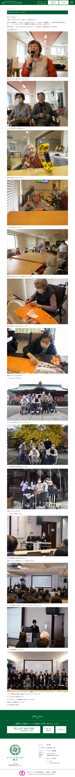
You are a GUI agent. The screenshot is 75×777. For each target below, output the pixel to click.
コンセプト (41, 750)
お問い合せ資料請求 (53, 2)
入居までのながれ (50, 753)
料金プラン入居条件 (51, 758)
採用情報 (54, 772)
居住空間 (48, 744)
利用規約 (48, 772)
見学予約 (64, 2)
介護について (42, 752)
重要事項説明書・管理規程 (52, 755)
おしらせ (40, 744)
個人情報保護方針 (39, 772)
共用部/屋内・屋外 (50, 747)
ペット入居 (49, 761)
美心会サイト (30, 772)
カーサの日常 (41, 747)
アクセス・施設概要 (51, 750)
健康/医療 (41, 754)
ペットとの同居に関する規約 (53, 763)
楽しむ (40, 757)
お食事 (40, 755)
